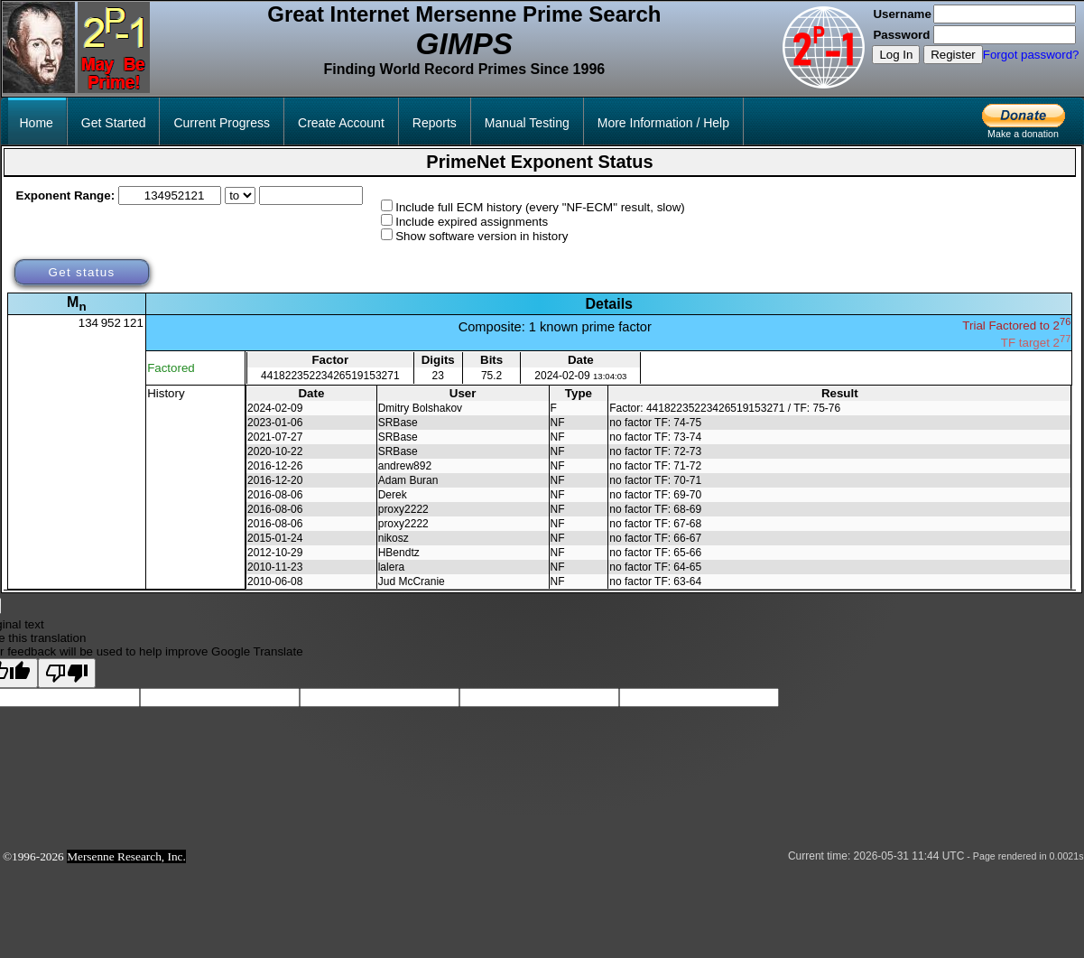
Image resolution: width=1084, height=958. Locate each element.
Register (953, 54)
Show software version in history (481, 236)
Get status (81, 272)
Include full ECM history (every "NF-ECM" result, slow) (540, 207)
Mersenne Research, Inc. (126, 856)
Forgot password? (1031, 54)
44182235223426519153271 (330, 375)
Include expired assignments (471, 221)
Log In (896, 54)
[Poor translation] (67, 673)
